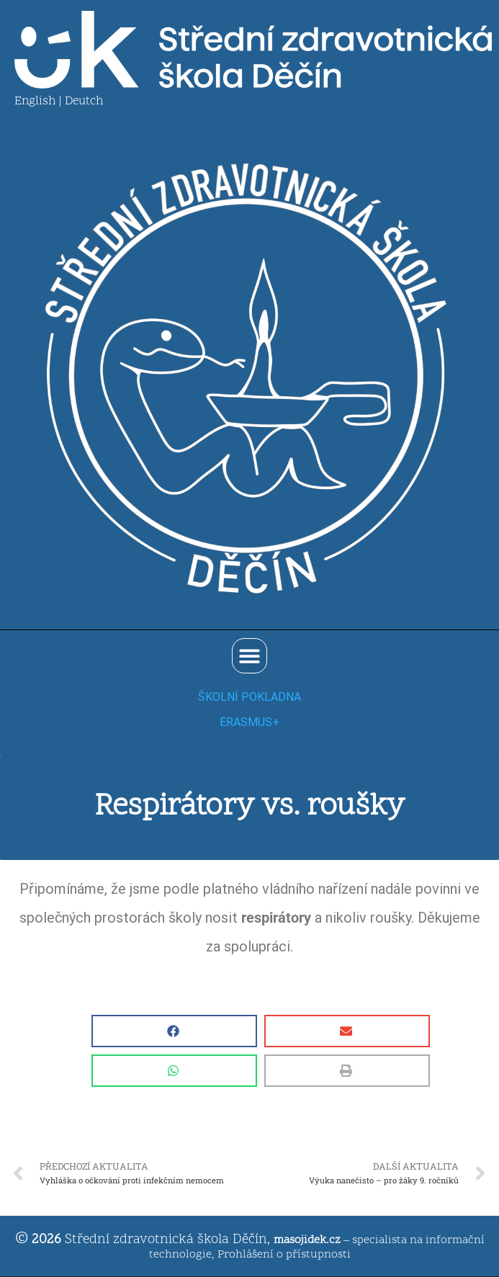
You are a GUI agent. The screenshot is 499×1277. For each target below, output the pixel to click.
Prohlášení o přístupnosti (284, 1255)
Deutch (84, 101)
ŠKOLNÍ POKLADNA (249, 697)
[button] (249, 655)
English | (39, 101)
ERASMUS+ (249, 722)
